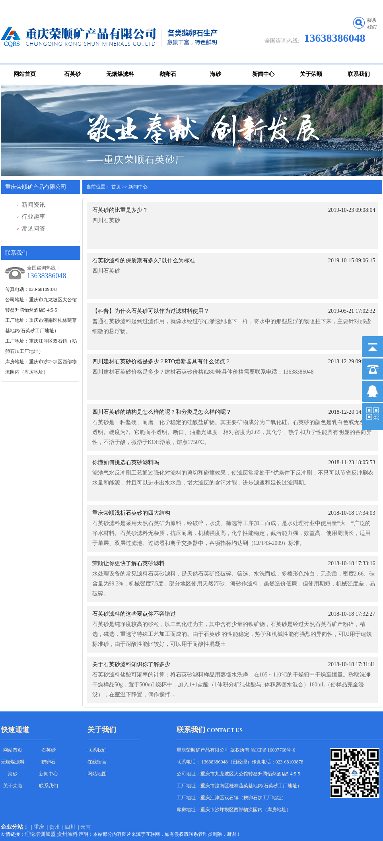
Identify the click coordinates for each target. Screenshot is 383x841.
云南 (85, 827)
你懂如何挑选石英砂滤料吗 (125, 462)
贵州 (54, 827)
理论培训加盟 (40, 834)
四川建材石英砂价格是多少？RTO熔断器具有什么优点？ (161, 361)
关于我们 (101, 730)
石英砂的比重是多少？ (120, 210)
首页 (116, 187)
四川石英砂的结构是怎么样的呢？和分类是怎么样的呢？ (161, 412)
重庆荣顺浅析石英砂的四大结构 (131, 513)
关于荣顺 (311, 74)
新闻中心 (263, 74)
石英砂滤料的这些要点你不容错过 (134, 614)
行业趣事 (33, 216)
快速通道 (15, 730)
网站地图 (97, 774)
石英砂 (72, 74)
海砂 (215, 74)
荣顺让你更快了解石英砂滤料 (128, 563)
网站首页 (25, 74)
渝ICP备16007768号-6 (273, 750)
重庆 (39, 827)
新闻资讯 (33, 205)
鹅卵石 (167, 74)
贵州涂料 (67, 834)
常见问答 (33, 228)
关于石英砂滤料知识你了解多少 (131, 664)
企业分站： (15, 827)
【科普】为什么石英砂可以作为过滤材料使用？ (150, 311)
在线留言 (97, 762)
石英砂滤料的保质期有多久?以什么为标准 (143, 261)
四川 (70, 827)
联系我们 (359, 74)
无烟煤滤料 (120, 74)
